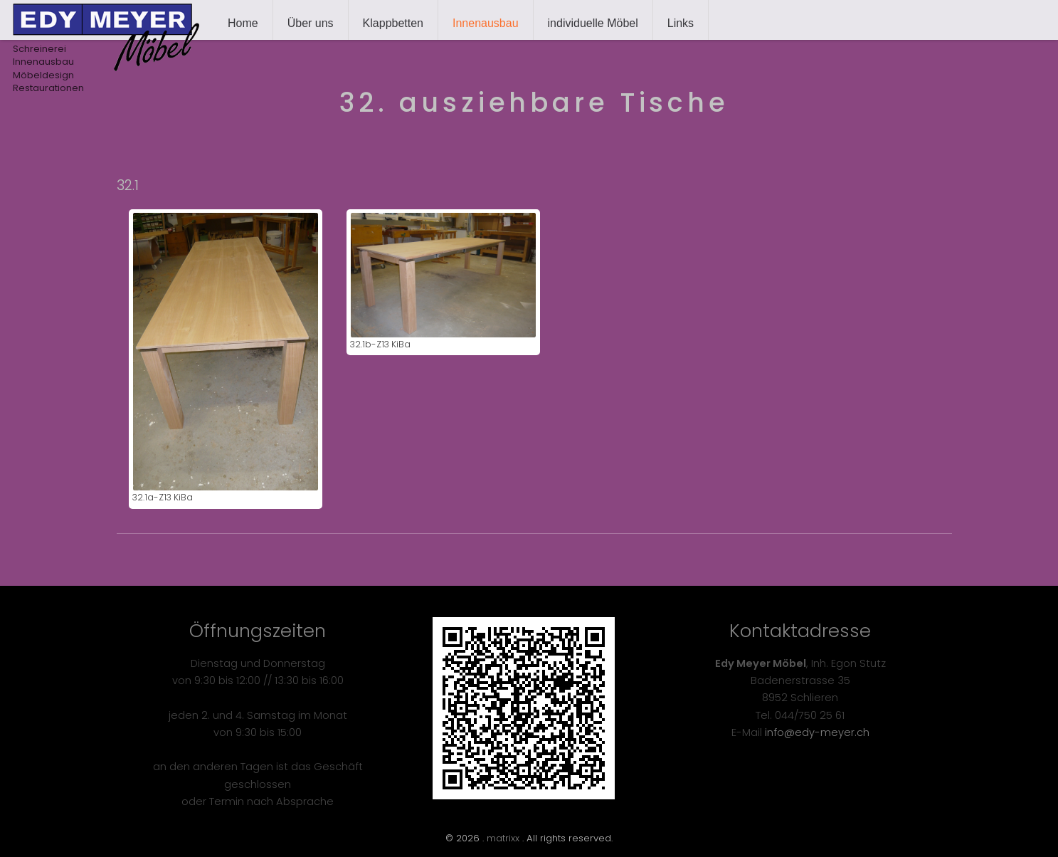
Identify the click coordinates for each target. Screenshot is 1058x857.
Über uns (310, 23)
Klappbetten (393, 23)
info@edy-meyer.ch (817, 732)
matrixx (503, 838)
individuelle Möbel (593, 23)
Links (680, 23)
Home (243, 23)
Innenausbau (486, 23)
